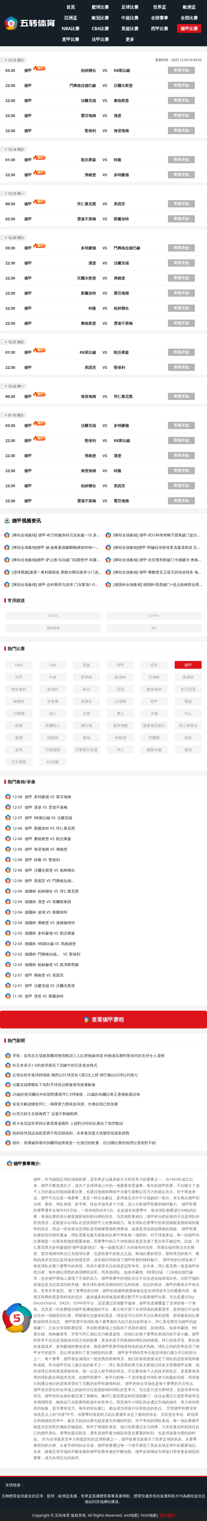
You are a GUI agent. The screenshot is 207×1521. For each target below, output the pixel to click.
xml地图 (131, 1515)
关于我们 (167, 1515)
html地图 (148, 1515)
